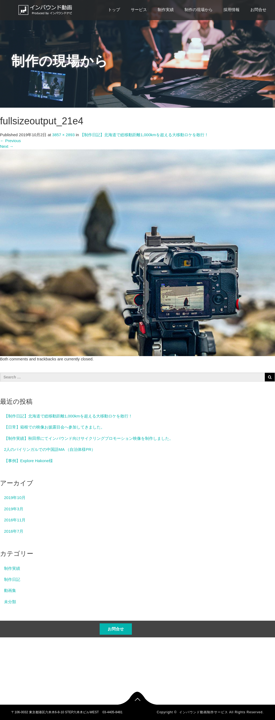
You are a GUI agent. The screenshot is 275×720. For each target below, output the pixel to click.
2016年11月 (15, 520)
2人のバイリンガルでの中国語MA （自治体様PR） (49, 449)
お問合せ (258, 9)
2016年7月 (13, 531)
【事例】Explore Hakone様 (28, 460)
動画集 (10, 590)
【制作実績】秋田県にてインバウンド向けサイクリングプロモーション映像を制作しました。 (88, 438)
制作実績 (166, 9)
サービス (139, 9)
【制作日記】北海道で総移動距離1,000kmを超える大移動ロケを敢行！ (144, 134)
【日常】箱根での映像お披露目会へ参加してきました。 (54, 427)
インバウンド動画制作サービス (203, 712)
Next (6, 146)
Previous (10, 140)
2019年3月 (13, 509)
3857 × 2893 (63, 134)
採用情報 (231, 9)
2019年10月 (15, 497)
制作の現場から (198, 9)
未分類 (10, 601)
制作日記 (12, 579)
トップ (114, 9)
